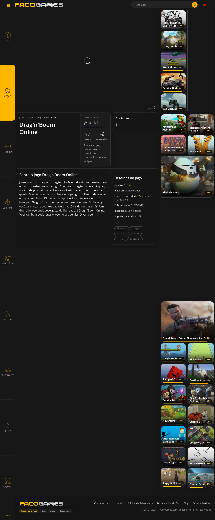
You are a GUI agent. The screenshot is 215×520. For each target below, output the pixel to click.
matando (135, 233)
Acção (127, 185)
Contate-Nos (101, 503)
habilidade (135, 239)
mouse (120, 239)
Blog (186, 503)
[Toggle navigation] (8, 5)
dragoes (137, 228)
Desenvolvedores (202, 503)
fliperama (121, 228)
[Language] (206, 4)
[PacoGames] (41, 504)
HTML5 (120, 233)
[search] (195, 5)
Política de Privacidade (140, 503)
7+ (139, 196)
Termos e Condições (168, 503)
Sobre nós (117, 503)
